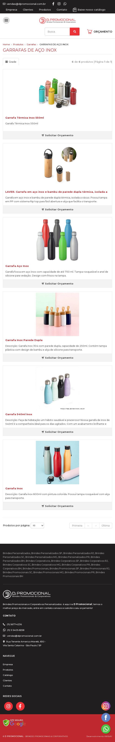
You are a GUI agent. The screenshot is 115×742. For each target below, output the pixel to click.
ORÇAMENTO (103, 31)
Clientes (28, 9)
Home (6, 44)
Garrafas (31, 44)
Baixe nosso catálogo (91, 9)
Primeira (77, 525)
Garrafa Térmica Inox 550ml (24, 117)
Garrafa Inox (14, 488)
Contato (62, 9)
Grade (10, 61)
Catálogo (8, 675)
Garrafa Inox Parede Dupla (24, 340)
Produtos (45, 9)
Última (106, 525)
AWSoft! (108, 736)
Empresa (11, 9)
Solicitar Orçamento (57, 135)
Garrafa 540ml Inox (18, 414)
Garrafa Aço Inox (17, 265)
